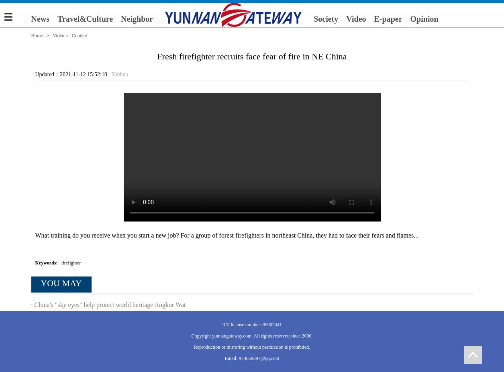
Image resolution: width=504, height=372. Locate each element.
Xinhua (120, 74)
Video (356, 18)
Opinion (424, 18)
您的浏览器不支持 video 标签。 (252, 157)
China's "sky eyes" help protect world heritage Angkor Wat (110, 304)
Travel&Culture (85, 18)
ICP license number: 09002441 (252, 324)
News (40, 18)
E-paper (388, 18)
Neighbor (137, 18)
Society (326, 18)
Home (37, 36)
